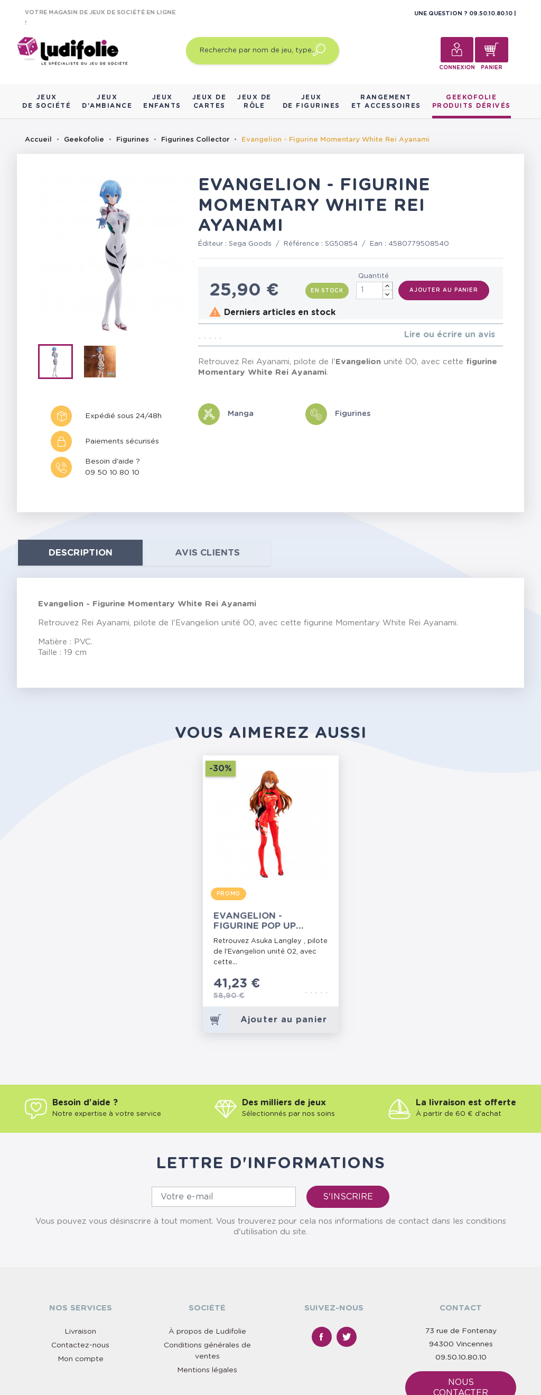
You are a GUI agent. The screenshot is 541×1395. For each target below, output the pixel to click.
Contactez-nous (80, 1345)
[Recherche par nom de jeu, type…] (262, 50)
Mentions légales (207, 1370)
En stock (327, 290)
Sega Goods (250, 244)
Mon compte (81, 1359)
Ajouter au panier (443, 290)
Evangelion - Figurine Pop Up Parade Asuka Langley (254, 921)
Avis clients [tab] (207, 552)
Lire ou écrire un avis (449, 334)
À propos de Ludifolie (207, 1331)
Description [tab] (81, 552)
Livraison (80, 1331)
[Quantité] (374, 290)
